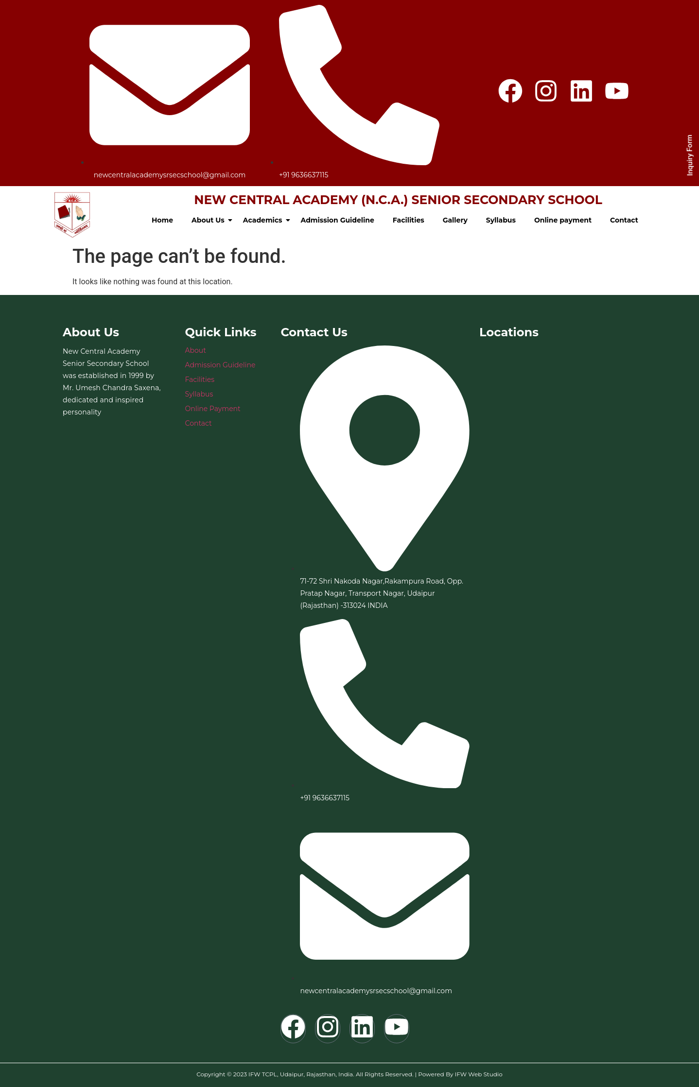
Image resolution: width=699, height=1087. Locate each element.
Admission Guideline (337, 220)
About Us (210, 220)
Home (162, 220)
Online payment (563, 220)
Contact (624, 220)
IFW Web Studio (479, 1074)
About (195, 350)
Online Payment (213, 408)
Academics (264, 220)
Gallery (455, 220)
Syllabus (501, 220)
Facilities (408, 220)
